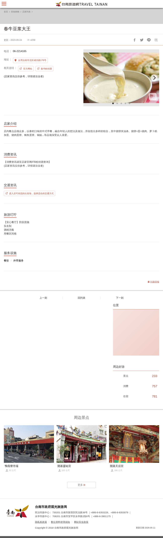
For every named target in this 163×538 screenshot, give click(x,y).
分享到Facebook (134, 40)
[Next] (154, 77)
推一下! (141, 40)
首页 (6, 12)
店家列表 (26, 12)
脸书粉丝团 (46, 68)
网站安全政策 (81, 522)
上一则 (43, 297)
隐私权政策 (41, 522)
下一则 (120, 297)
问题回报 (156, 40)
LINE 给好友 (149, 40)
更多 (80, 485)
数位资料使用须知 (60, 522)
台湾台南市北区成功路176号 (32, 60)
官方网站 (27, 68)
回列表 (81, 297)
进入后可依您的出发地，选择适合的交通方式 (31, 193)
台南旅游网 (81, 4)
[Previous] (88, 77)
